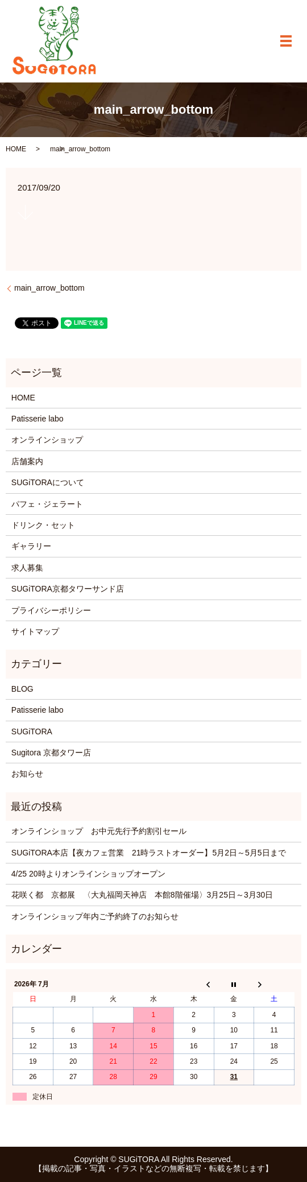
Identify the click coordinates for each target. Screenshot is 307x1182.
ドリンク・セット (43, 525)
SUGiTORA (31, 731)
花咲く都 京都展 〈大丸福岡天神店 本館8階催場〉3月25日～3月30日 (142, 894)
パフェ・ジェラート (47, 504)
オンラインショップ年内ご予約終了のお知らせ (95, 916)
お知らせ (27, 773)
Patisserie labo (37, 418)
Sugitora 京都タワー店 (51, 752)
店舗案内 (27, 461)
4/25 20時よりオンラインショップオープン (88, 873)
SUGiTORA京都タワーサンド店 (67, 588)
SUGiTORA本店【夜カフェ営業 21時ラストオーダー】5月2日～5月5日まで (148, 852)
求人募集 (27, 567)
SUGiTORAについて (47, 482)
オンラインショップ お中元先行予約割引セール (98, 831)
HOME (16, 149)
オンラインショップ (47, 439)
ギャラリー (31, 546)
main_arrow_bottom (49, 287)
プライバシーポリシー (51, 610)
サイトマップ (35, 631)
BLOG (22, 688)
